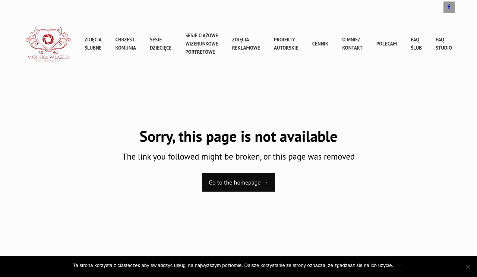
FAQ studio (444, 44)
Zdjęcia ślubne (93, 44)
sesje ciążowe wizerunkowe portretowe (201, 43)
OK (400, 265)
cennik (320, 44)
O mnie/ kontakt (352, 44)
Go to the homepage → (238, 182)
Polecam (386, 44)
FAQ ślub (416, 44)
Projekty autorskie (286, 44)
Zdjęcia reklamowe (246, 44)
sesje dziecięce (160, 44)
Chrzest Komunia (126, 44)
